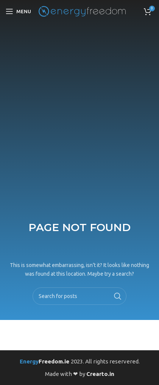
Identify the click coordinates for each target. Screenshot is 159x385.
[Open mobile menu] (18, 11)
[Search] (79, 296)
